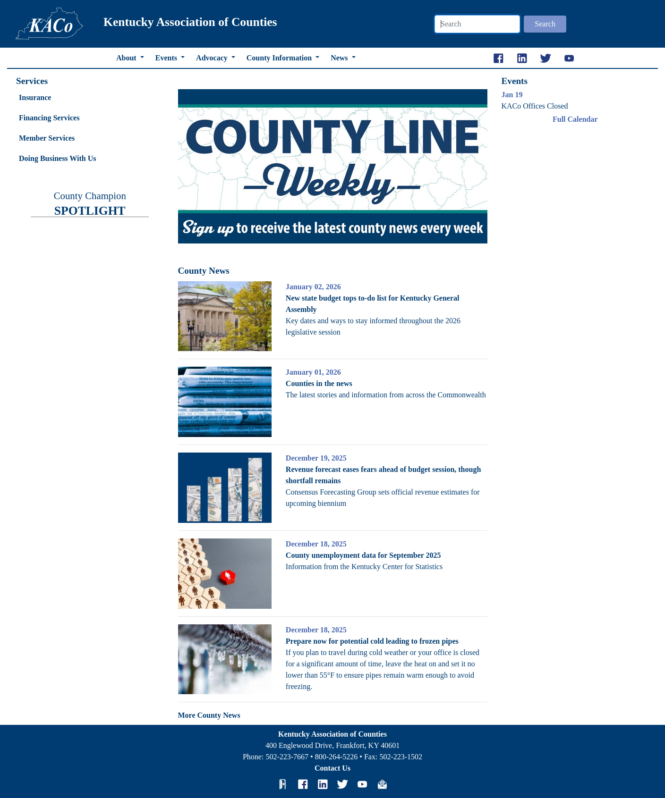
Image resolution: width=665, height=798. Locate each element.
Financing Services (49, 118)
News (340, 58)
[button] (201, 166)
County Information (280, 58)
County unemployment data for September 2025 (363, 555)
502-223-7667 (286, 757)
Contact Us (332, 768)
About (127, 58)
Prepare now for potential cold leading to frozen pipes (372, 641)
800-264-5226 (336, 757)
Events (167, 58)
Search (545, 24)
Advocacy (213, 58)
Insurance (35, 97)
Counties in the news (319, 383)
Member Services (47, 138)
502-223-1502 (400, 757)
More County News (209, 715)
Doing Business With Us (57, 158)
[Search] (477, 24)
